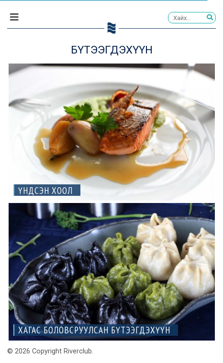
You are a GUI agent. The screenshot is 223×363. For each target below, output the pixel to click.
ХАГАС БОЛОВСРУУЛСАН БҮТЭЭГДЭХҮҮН (94, 330)
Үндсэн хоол (45, 190)
